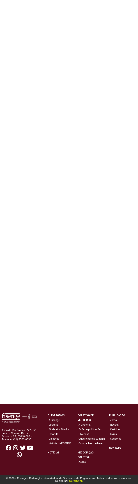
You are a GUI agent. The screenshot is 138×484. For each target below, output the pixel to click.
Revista (114, 424)
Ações (81, 461)
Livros (113, 434)
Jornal (113, 420)
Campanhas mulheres (90, 443)
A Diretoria (84, 424)
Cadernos (115, 438)
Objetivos (53, 438)
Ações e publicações (89, 429)
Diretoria (53, 424)
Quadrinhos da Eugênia (91, 438)
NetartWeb (76, 480)
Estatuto (53, 434)
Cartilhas (115, 429)
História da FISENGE (59, 443)
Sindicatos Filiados (59, 429)
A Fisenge (54, 420)
